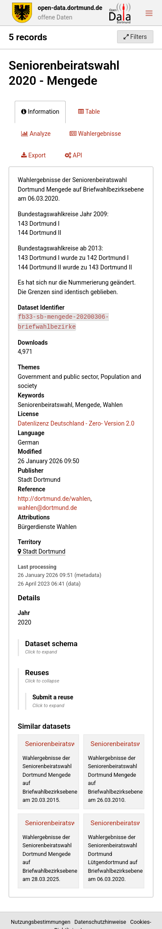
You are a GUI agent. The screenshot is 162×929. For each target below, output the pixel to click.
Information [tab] (40, 111)
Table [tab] (89, 111)
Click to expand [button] (41, 652)
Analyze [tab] (36, 133)
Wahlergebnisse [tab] (95, 133)
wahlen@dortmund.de (47, 507)
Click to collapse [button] (42, 681)
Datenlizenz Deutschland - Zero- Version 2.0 (76, 423)
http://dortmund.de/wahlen (54, 498)
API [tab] (73, 155)
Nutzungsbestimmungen (42, 922)
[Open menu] (149, 13)
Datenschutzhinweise (101, 922)
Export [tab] (33, 155)
